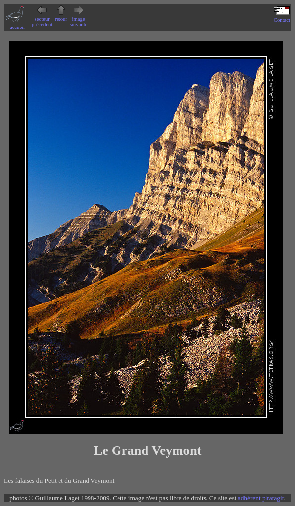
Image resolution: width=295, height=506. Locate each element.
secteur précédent (42, 19)
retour (61, 16)
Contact (282, 17)
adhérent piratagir (261, 498)
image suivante (79, 19)
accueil (17, 24)
